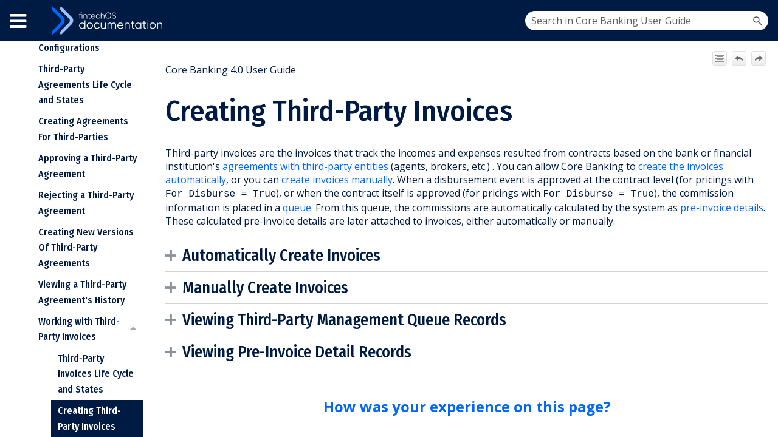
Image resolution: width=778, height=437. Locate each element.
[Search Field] (646, 20)
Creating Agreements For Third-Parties (83, 129)
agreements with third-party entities (305, 166)
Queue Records (456, 318)
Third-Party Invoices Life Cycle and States (96, 374)
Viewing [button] (289, 318)
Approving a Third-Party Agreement (87, 166)
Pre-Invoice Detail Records (324, 351)
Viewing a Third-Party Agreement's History (82, 292)
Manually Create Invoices (265, 286)
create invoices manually (337, 179)
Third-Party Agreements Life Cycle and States (85, 84)
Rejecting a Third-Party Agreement (86, 203)
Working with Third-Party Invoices (90, 329)
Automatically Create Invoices (281, 254)
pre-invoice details (721, 206)
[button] (757, 20)
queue (297, 206)
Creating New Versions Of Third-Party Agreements (86, 247)
